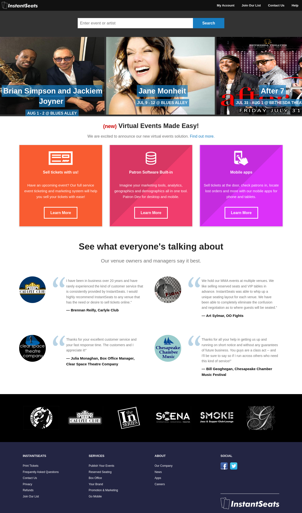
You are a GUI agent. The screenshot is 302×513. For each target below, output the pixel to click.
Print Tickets (30, 465)
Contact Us (276, 5)
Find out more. (202, 136)
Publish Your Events (101, 465)
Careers (160, 484)
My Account (225, 5)
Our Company (164, 465)
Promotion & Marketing (103, 490)
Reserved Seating (100, 472)
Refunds (28, 490)
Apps (158, 478)
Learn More (60, 213)
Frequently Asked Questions (41, 472)
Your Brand (96, 484)
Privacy (27, 484)
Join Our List (251, 5)
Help (295, 5)
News (158, 472)
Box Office (95, 478)
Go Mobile (95, 496)
